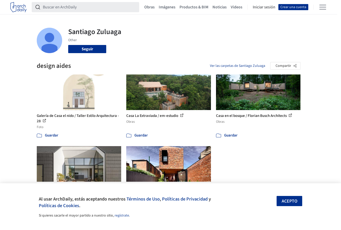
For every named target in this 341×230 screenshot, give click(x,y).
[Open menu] (323, 7)
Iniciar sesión (264, 7)
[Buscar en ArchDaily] (89, 7)
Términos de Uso (143, 199)
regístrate (122, 215)
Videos (236, 7)
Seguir (87, 49)
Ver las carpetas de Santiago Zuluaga (237, 66)
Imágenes (167, 7)
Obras (149, 7)
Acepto (289, 201)
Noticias (219, 7)
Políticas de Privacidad (185, 199)
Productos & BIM (194, 7)
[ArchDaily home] (18, 7)
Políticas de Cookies (59, 205)
